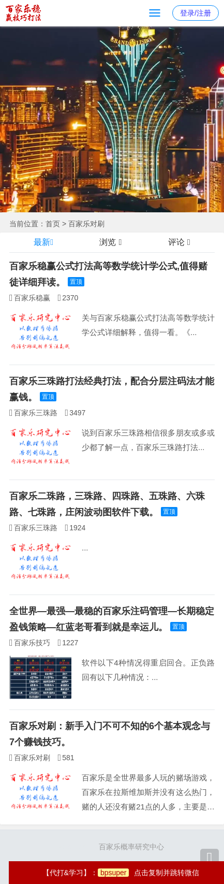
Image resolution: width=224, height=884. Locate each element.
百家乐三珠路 (35, 413)
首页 (53, 224)
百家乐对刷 (86, 224)
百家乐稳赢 (32, 298)
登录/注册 (195, 13)
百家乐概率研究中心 (131, 847)
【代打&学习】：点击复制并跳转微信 (121, 872)
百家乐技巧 (32, 643)
